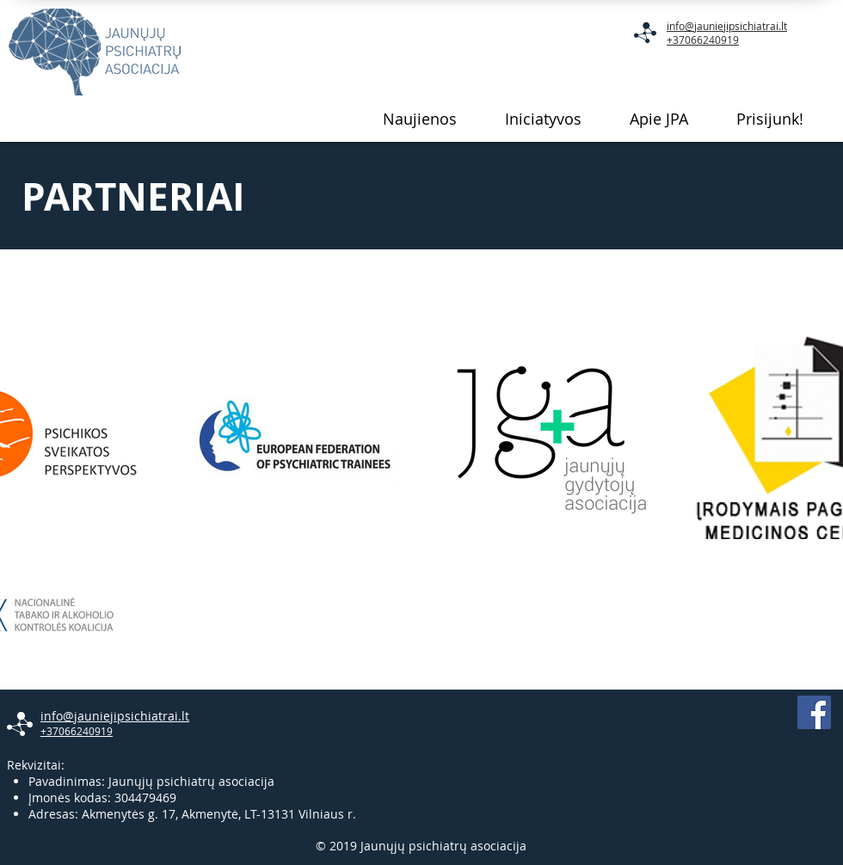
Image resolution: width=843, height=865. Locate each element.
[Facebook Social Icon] (814, 712)
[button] (543, 118)
